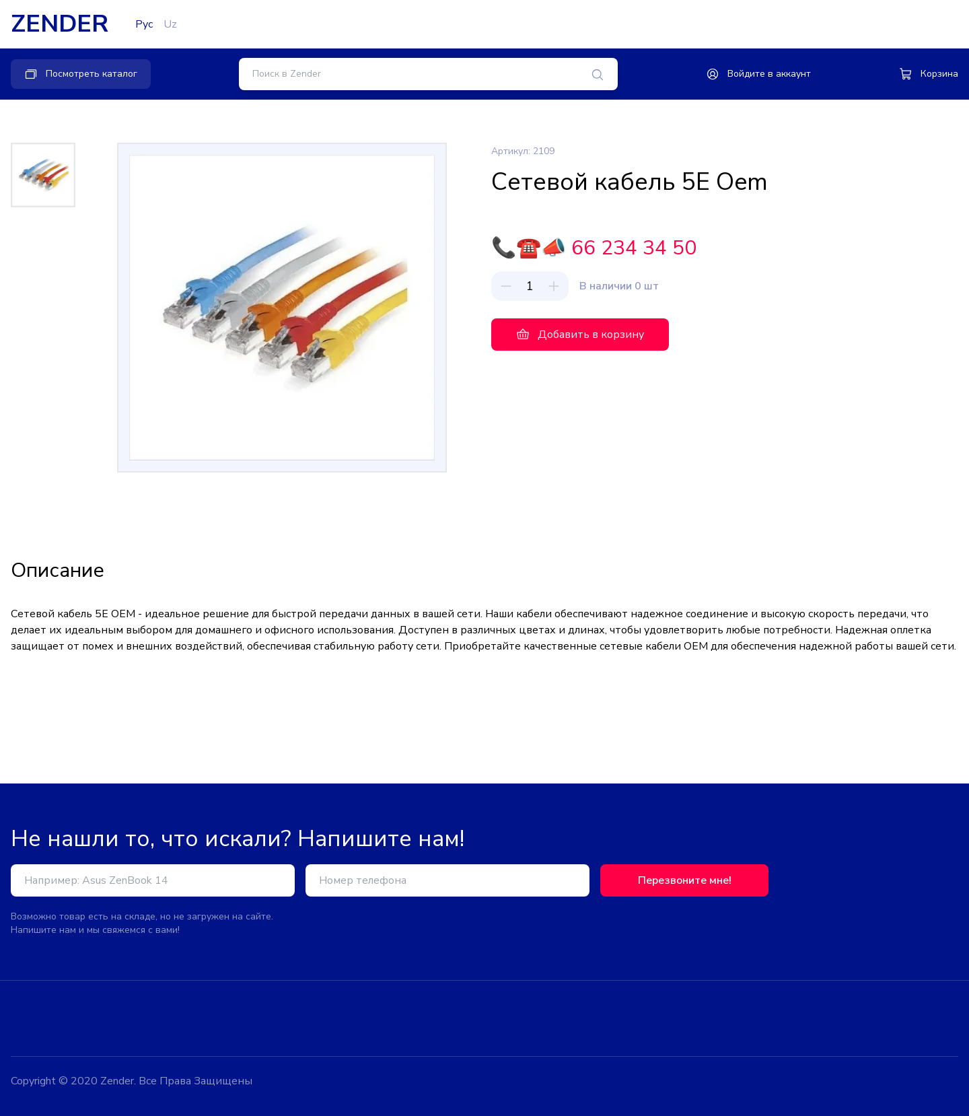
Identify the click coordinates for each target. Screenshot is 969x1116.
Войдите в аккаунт (758, 74)
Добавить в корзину (580, 334)
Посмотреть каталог (80, 74)
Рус (144, 24)
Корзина (928, 74)
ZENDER (59, 24)
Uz (170, 24)
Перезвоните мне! (684, 880)
